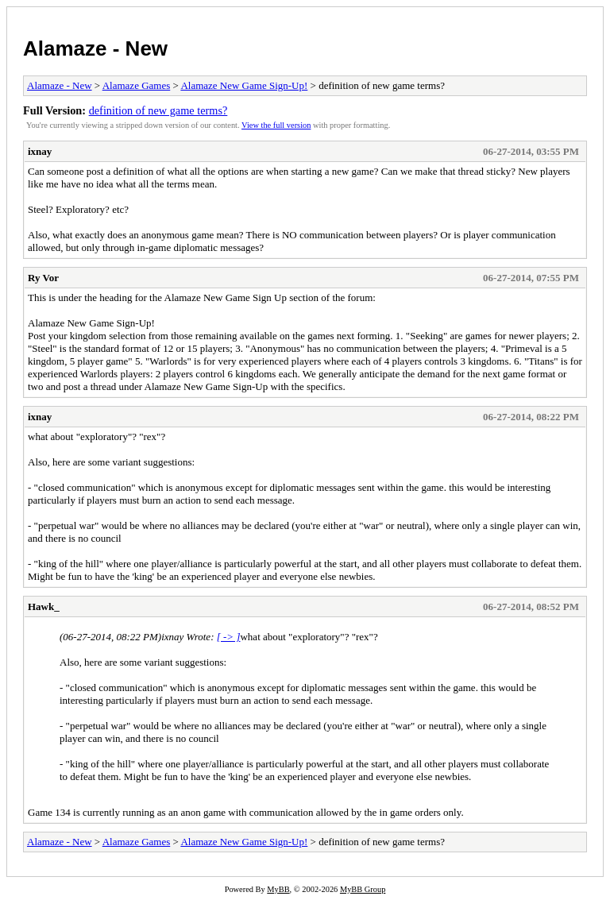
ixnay (40, 151)
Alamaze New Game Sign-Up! (243, 85)
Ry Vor (43, 278)
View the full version (276, 125)
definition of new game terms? (158, 110)
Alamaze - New (95, 48)
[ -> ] (229, 637)
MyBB (278, 889)
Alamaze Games (136, 85)
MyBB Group (362, 889)
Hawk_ (44, 606)
